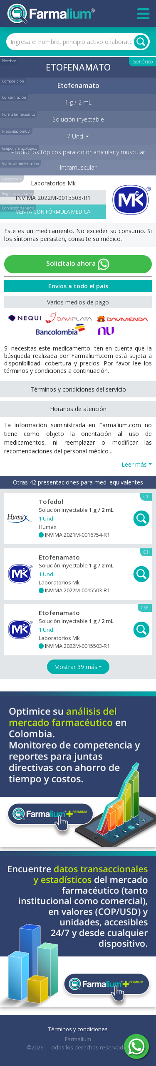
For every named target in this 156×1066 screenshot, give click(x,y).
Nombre (9, 60)
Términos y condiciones (78, 1029)
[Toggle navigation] (143, 13)
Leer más (134, 464)
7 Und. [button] (75, 136)
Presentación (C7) (16, 131)
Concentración (14, 97)
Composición (13, 81)
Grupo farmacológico (19, 148)
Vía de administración (20, 163)
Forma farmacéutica (18, 114)
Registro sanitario (17, 193)
